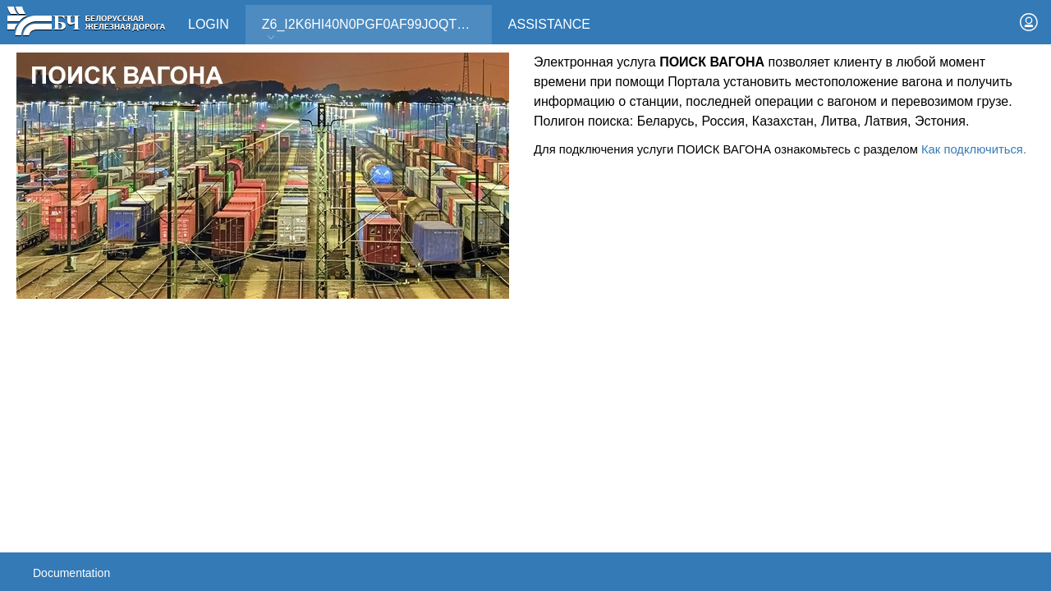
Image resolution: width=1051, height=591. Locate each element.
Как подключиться (972, 149)
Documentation (71, 573)
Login (208, 24)
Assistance (549, 24)
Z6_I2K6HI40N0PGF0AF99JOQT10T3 (374, 30)
